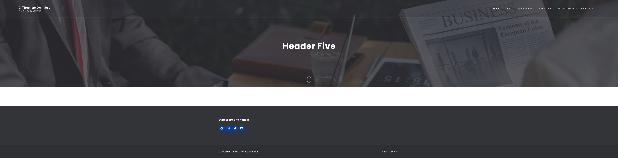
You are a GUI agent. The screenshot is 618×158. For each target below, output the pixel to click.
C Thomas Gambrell (36, 7)
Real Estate (545, 8)
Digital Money (524, 8)
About (508, 8)
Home (496, 8)
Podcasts (585, 8)
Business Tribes (566, 8)
